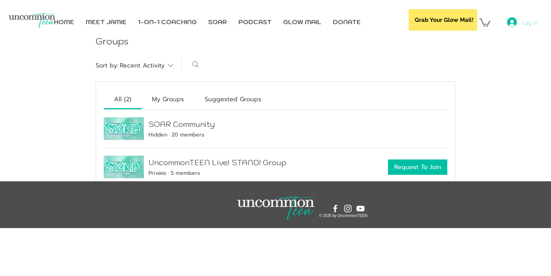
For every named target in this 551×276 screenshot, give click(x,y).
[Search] (195, 64)
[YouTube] (360, 209)
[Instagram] (348, 209)
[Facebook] (335, 209)
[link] (122, 99)
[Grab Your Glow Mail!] (443, 20)
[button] (484, 22)
